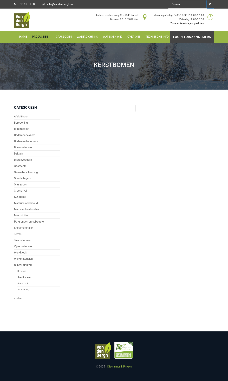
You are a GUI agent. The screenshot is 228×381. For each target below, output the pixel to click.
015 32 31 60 (24, 4)
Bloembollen (21, 128)
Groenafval (20, 190)
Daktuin (18, 153)
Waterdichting (87, 36)
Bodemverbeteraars (26, 141)
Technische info (157, 36)
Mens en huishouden (26, 209)
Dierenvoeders (23, 159)
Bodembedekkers (24, 135)
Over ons (133, 36)
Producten (40, 36)
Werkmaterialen (23, 258)
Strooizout (22, 283)
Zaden (18, 298)
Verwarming (23, 289)
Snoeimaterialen (23, 227)
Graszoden (64, 36)
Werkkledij (20, 252)
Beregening (21, 122)
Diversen (21, 271)
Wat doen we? (112, 36)
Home (23, 36)
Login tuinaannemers (192, 37)
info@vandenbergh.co (57, 4)
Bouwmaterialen (23, 147)
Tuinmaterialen (22, 240)
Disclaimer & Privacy (119, 366)
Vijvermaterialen (23, 246)
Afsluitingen (21, 116)
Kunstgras (20, 196)
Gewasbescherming (26, 172)
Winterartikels (23, 265)
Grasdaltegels (22, 178)
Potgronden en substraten (29, 221)
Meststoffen (21, 215)
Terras (18, 234)
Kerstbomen (24, 277)
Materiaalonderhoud (26, 203)
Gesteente (20, 166)
